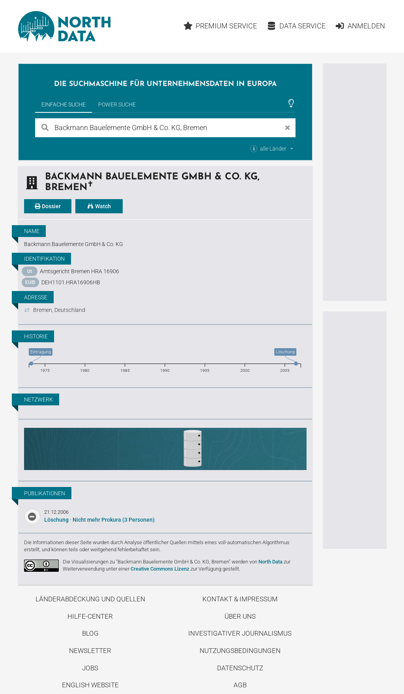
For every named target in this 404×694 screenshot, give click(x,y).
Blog (90, 633)
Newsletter (90, 651)
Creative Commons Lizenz (160, 569)
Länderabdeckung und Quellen (90, 599)
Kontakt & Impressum (240, 599)
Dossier (47, 206)
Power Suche (117, 104)
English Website (90, 685)
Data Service (296, 26)
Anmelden (360, 26)
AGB (240, 685)
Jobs (90, 668)
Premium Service (220, 26)
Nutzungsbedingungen (240, 651)
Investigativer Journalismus (240, 633)
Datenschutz (240, 668)
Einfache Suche (63, 104)
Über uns (240, 616)
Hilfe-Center (90, 616)
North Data (270, 562)
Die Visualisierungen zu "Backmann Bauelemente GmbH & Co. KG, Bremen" (146, 562)
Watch (99, 206)
